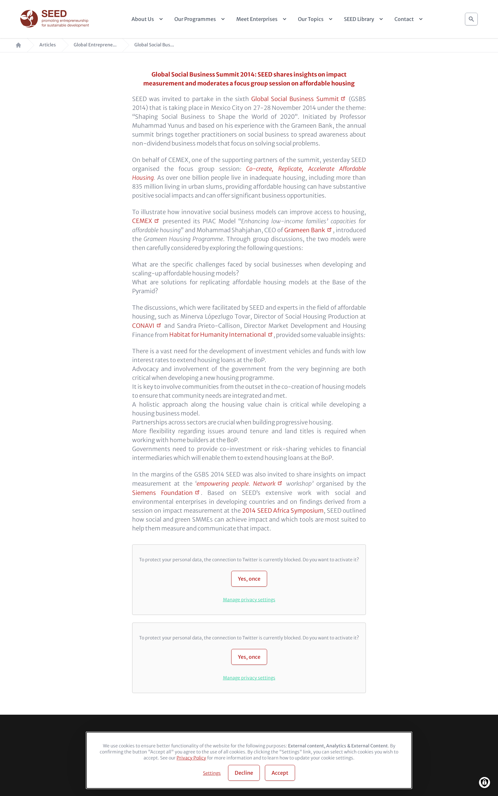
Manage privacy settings (249, 600)
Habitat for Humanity (217, 334)
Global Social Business (295, 99)
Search (471, 17)
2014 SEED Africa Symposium (283, 510)
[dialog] (249, 760)
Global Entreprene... (95, 45)
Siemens (162, 492)
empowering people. (236, 483)
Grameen (304, 230)
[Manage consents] (484, 782)
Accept (280, 773)
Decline (244, 773)
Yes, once (249, 579)
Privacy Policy (191, 758)
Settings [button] (212, 773)
